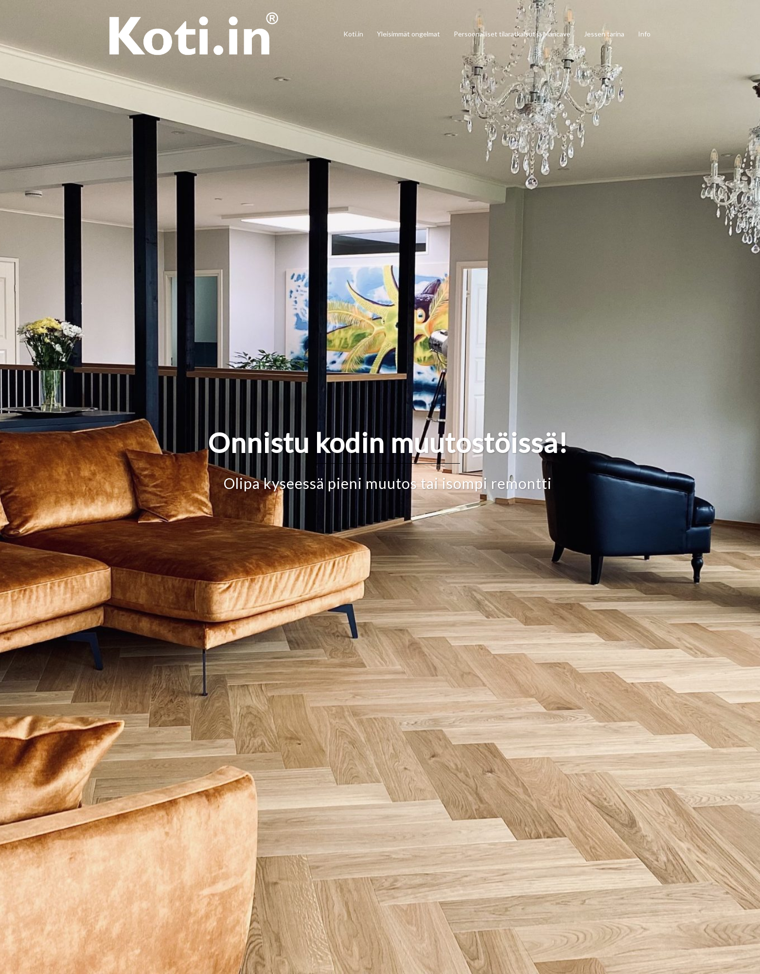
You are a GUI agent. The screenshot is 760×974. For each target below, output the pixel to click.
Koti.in (353, 34)
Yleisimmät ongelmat (408, 34)
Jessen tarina (604, 34)
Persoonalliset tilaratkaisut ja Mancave (512, 34)
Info (644, 34)
